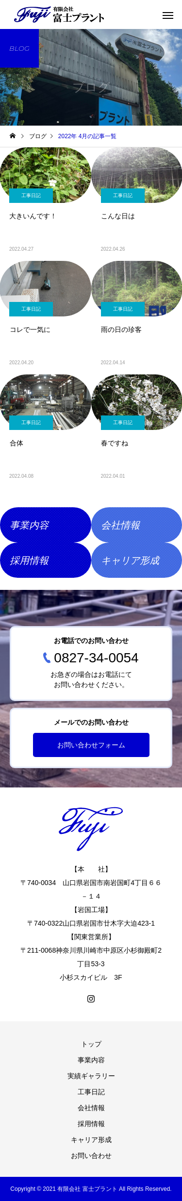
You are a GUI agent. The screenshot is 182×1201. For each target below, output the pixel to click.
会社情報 (91, 1108)
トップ (91, 1044)
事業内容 (91, 1060)
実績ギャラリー (91, 1076)
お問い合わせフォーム (91, 745)
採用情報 (91, 1124)
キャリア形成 (91, 1140)
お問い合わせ (91, 1155)
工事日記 (31, 195)
